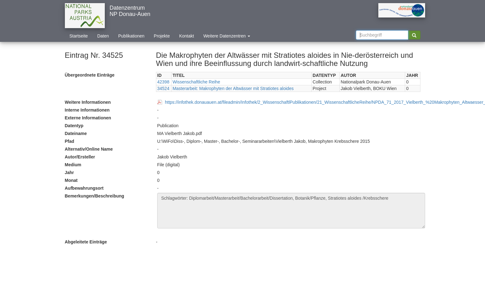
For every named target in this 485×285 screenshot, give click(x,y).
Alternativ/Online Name (89, 149)
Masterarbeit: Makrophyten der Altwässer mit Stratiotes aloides (232, 88)
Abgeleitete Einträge (86, 241)
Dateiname (76, 133)
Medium (73, 164)
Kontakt (186, 35)
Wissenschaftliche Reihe (196, 81)
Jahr (69, 172)
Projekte (162, 35)
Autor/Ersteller (80, 156)
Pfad (69, 141)
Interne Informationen (87, 110)
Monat (71, 180)
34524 (163, 88)
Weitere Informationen (88, 102)
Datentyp (74, 125)
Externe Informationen (88, 117)
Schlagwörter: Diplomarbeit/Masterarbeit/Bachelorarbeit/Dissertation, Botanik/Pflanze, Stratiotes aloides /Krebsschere (291, 210)
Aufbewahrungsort (84, 188)
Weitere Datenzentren (226, 35)
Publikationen (131, 35)
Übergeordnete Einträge (89, 75)
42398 (163, 81)
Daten (103, 35)
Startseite (79, 35)
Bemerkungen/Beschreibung (94, 195)
